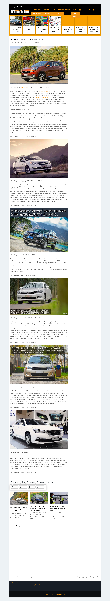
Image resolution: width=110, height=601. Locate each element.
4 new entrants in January (41, 97)
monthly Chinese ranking (46, 91)
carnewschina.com (25, 87)
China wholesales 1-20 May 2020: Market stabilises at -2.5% (58, 508)
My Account (36, 585)
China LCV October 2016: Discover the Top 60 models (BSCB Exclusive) (38, 508)
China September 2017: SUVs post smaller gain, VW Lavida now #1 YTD (18, 509)
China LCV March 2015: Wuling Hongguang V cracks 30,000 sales (81, 577)
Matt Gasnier (26, 42)
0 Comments (37, 42)
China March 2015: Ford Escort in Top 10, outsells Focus (26, 577)
